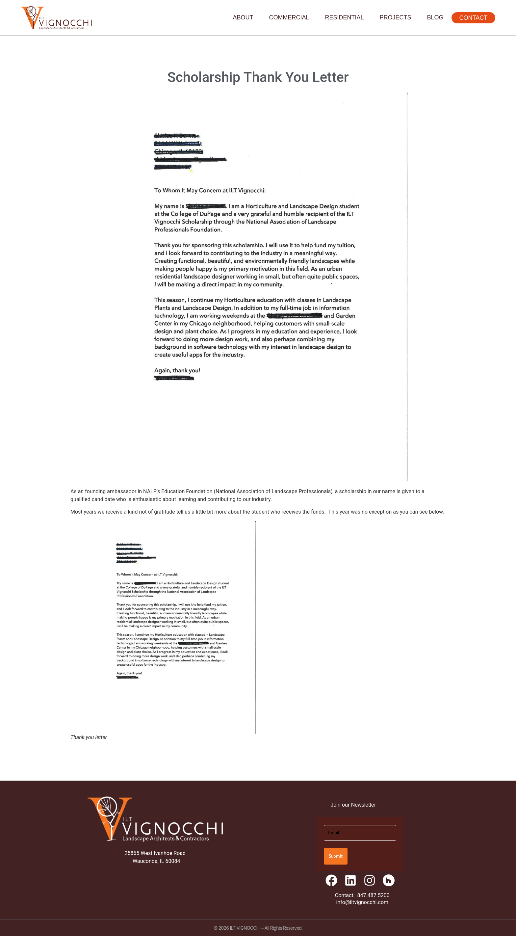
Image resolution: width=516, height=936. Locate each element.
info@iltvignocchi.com (362, 902)
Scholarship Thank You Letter (257, 77)
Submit (336, 856)
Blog (435, 17)
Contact (473, 17)
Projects (395, 17)
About (243, 17)
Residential (344, 17)
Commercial (289, 17)
